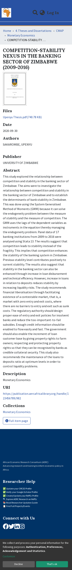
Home (7, 31)
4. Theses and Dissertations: (33, 31)
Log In (53, 12)
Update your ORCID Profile (18, 488)
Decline (18, 564)
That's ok (52, 564)
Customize (9, 556)
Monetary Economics (21, 35)
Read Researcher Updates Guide (22, 502)
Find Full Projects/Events (18, 506)
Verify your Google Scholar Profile (22, 492)
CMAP (60, 31)
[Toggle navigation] (66, 13)
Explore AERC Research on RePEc (21, 499)
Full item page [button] (16, 421)
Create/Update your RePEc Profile (22, 495)
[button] (42, 13)
